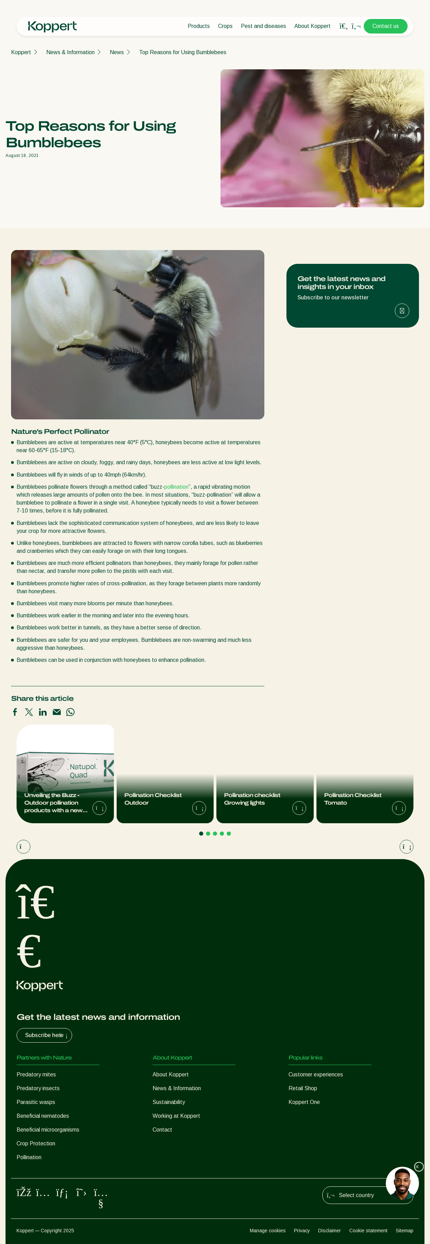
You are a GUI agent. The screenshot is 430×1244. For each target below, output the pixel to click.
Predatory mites (36, 1074)
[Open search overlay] (344, 26)
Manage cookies (268, 1230)
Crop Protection (36, 1143)
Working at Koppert (176, 1116)
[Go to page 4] (222, 834)
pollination (176, 487)
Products (199, 26)
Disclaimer (329, 1230)
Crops (225, 26)
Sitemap (404, 1230)
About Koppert (312, 26)
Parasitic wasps (36, 1102)
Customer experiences (316, 1074)
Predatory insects (38, 1088)
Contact (162, 1130)
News (117, 52)
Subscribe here (47, 1035)
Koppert (21, 52)
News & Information (70, 52)
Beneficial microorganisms (48, 1130)
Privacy (302, 1230)
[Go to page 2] (208, 834)
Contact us (385, 26)
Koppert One (304, 1102)
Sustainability (169, 1102)
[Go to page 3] (215, 834)
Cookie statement (368, 1230)
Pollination (29, 1157)
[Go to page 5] (229, 834)
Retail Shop (303, 1088)
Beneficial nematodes (43, 1116)
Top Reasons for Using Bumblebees (182, 52)
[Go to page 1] (201, 834)
